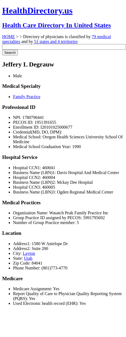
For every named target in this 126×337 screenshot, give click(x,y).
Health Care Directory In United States (56, 25)
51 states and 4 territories (56, 41)
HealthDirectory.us (37, 10)
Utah (28, 258)
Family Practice (26, 96)
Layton (29, 253)
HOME (8, 36)
